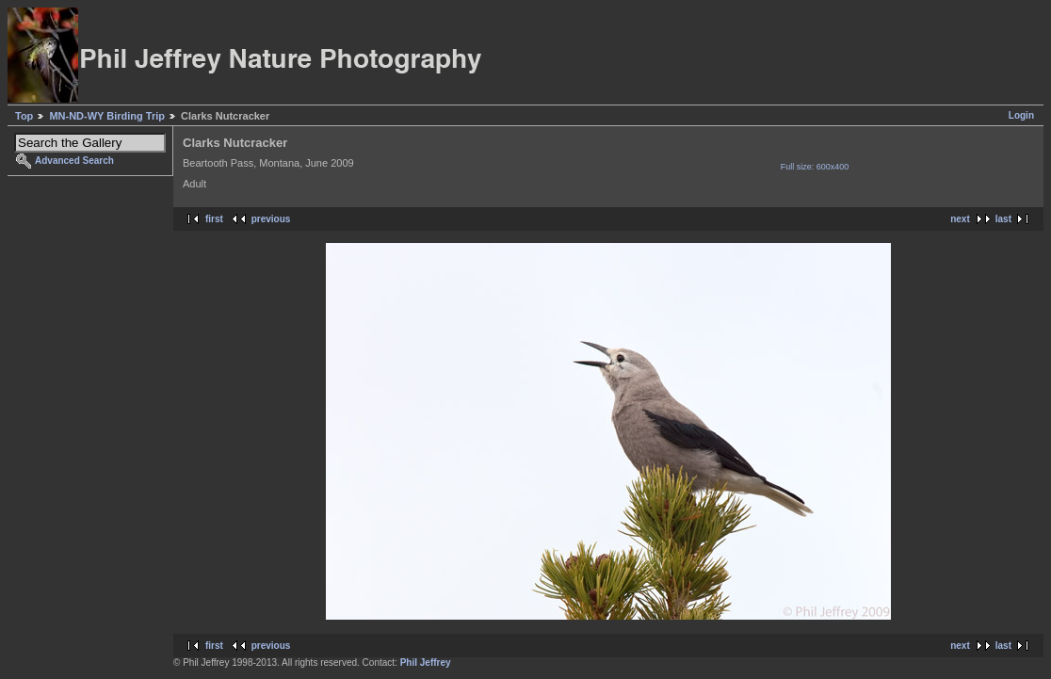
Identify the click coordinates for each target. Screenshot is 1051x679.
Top (24, 115)
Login (1021, 115)
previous (271, 219)
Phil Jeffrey (425, 662)
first (214, 219)
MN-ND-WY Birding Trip (107, 115)
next (960, 219)
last (1003, 219)
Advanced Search (74, 160)
